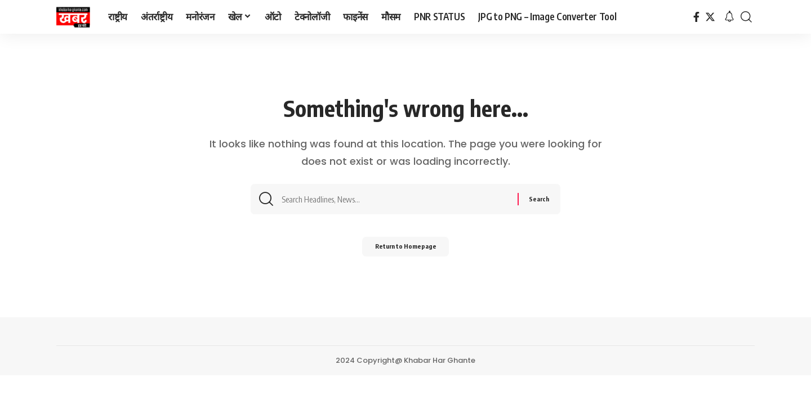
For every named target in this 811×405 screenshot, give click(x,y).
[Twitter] (710, 17)
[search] (746, 16)
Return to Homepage (406, 251)
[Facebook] (696, 17)
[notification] (729, 17)
